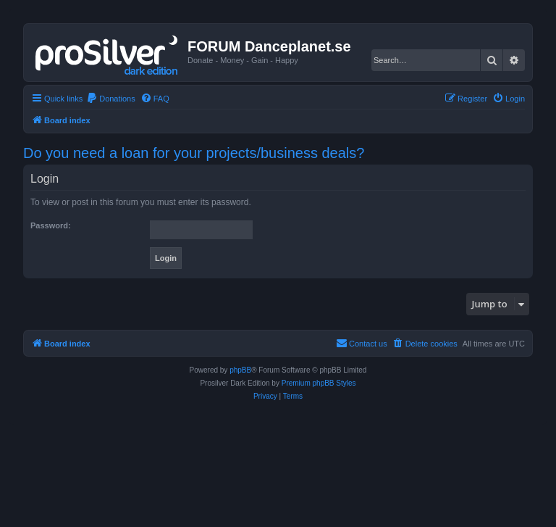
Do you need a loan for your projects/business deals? (193, 153)
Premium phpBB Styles (319, 383)
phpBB (240, 370)
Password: (50, 225)
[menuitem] (110, 98)
